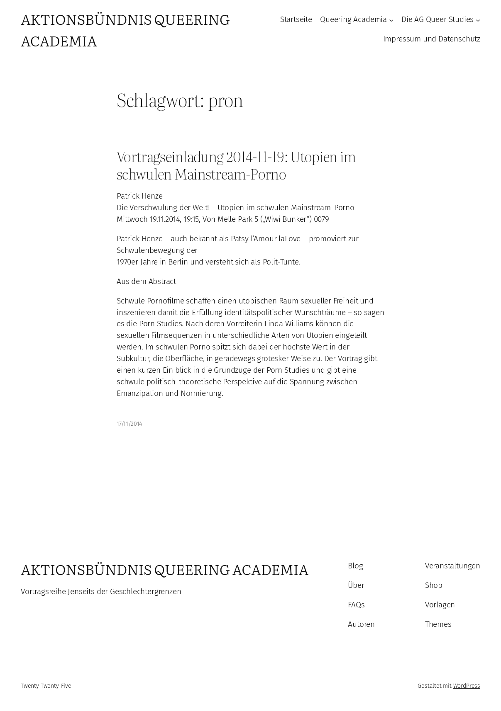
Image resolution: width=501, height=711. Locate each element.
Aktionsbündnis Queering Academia (164, 569)
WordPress (466, 685)
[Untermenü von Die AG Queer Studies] (478, 19)
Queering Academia (353, 19)
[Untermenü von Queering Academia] (391, 19)
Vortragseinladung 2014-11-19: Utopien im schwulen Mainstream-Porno (236, 165)
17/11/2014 (129, 423)
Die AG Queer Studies (437, 19)
